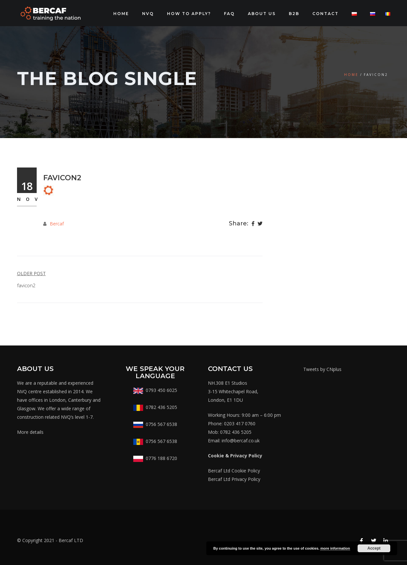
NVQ (148, 13)
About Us (262, 13)
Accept (373, 548)
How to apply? (189, 13)
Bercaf (57, 224)
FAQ (229, 13)
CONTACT (325, 13)
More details (30, 432)
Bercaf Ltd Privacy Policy (234, 479)
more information (335, 548)
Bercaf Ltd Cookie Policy (234, 471)
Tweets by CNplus (322, 369)
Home (121, 13)
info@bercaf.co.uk (241, 440)
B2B (294, 13)
